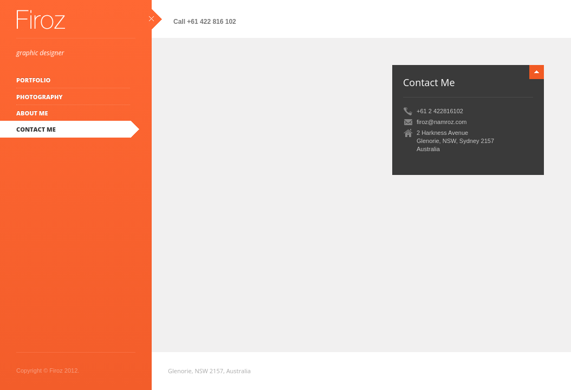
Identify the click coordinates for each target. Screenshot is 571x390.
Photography (39, 97)
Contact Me (36, 129)
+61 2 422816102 (440, 111)
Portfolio (33, 80)
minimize (536, 72)
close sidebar (155, 19)
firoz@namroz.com (441, 122)
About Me (32, 113)
